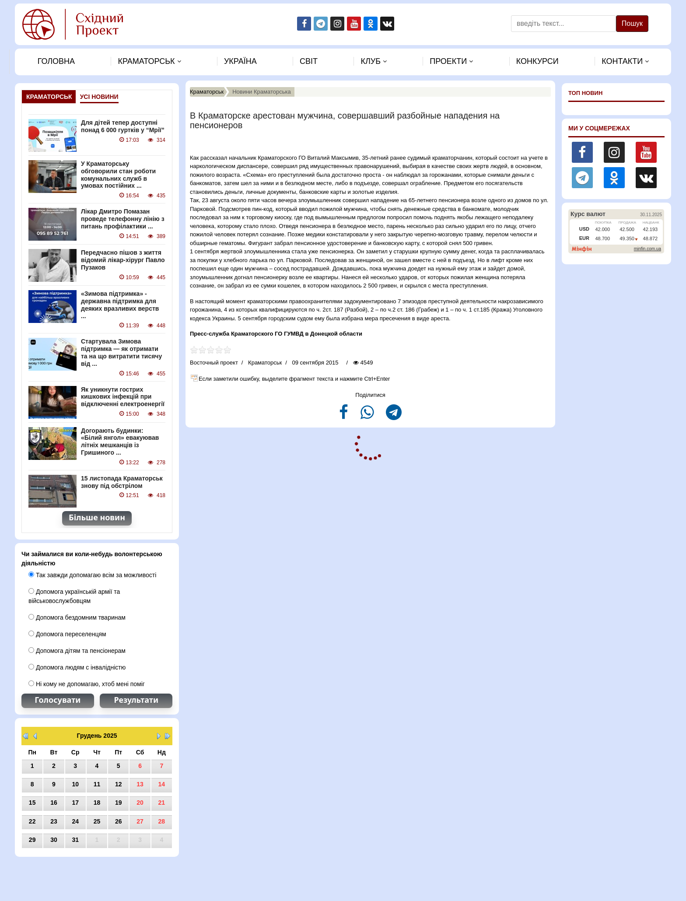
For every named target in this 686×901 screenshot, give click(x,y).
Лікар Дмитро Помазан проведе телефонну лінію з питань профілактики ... (122, 219)
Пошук (632, 23)
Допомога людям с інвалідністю (77, 667)
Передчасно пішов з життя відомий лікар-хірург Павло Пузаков (122, 260)
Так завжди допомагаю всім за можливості (92, 574)
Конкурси (537, 61)
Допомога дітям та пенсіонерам (77, 650)
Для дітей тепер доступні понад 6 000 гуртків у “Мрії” (122, 126)
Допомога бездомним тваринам (77, 617)
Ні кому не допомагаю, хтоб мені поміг (86, 683)
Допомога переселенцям (67, 634)
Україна (240, 61)
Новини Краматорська (261, 91)
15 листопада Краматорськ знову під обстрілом (122, 482)
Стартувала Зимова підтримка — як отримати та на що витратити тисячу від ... (121, 352)
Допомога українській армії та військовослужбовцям (74, 596)
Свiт (309, 61)
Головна (56, 61)
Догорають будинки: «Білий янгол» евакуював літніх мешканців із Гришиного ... (120, 441)
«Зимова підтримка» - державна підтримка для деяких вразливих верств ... (120, 304)
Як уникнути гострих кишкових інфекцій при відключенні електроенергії (122, 397)
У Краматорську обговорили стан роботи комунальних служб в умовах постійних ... (118, 174)
